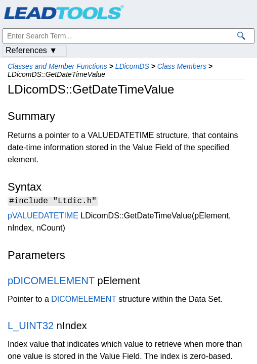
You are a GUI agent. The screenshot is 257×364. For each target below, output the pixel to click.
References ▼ (31, 50)
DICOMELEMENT (83, 300)
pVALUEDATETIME (43, 217)
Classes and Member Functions (57, 66)
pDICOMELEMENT (51, 282)
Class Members (181, 66)
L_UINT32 (31, 327)
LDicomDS (132, 66)
